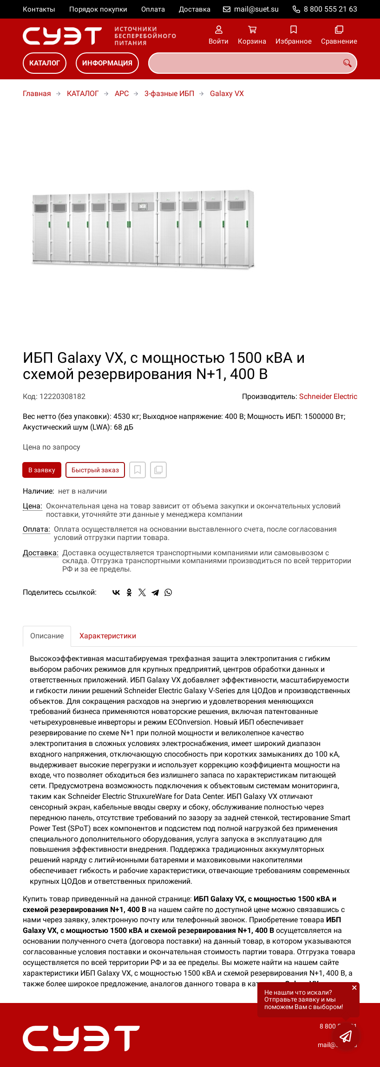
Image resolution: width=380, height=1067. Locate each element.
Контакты (39, 9)
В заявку (41, 470)
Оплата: (36, 529)
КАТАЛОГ (44, 63)
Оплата (153, 9)
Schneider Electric (328, 396)
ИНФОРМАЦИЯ (107, 63)
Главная (37, 93)
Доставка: (41, 553)
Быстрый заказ (95, 470)
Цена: (32, 506)
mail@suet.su (256, 9)
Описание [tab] (47, 635)
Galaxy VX (227, 93)
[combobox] (252, 63)
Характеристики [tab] (107, 635)
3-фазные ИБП (169, 93)
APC (122, 93)
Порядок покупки (98, 9)
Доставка (194, 9)
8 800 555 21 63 (330, 9)
